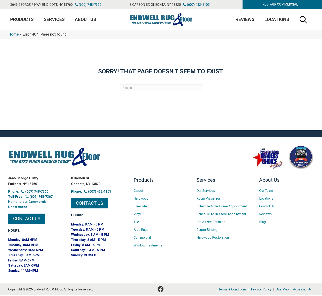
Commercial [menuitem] (142, 238)
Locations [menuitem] (276, 19)
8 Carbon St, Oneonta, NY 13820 (155, 5)
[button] (280, 4)
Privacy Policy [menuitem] (261, 290)
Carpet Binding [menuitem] (207, 230)
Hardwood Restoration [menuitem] (213, 238)
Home (13, 35)
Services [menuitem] (54, 19)
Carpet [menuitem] (138, 191)
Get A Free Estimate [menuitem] (211, 223)
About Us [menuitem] (85, 19)
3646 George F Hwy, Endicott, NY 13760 (41, 5)
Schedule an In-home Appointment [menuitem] (222, 207)
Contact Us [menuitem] (267, 207)
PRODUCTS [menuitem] (22, 19)
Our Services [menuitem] (206, 191)
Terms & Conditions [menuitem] (232, 290)
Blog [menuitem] (262, 223)
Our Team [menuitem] (266, 191)
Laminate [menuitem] (140, 207)
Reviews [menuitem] (245, 19)
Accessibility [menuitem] (302, 290)
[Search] (161, 88)
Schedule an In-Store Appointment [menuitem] (221, 215)
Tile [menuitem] (136, 223)
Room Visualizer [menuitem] (208, 199)
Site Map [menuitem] (282, 290)
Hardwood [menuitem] (141, 199)
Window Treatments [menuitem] (148, 246)
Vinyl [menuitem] (137, 215)
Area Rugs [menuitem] (141, 230)
